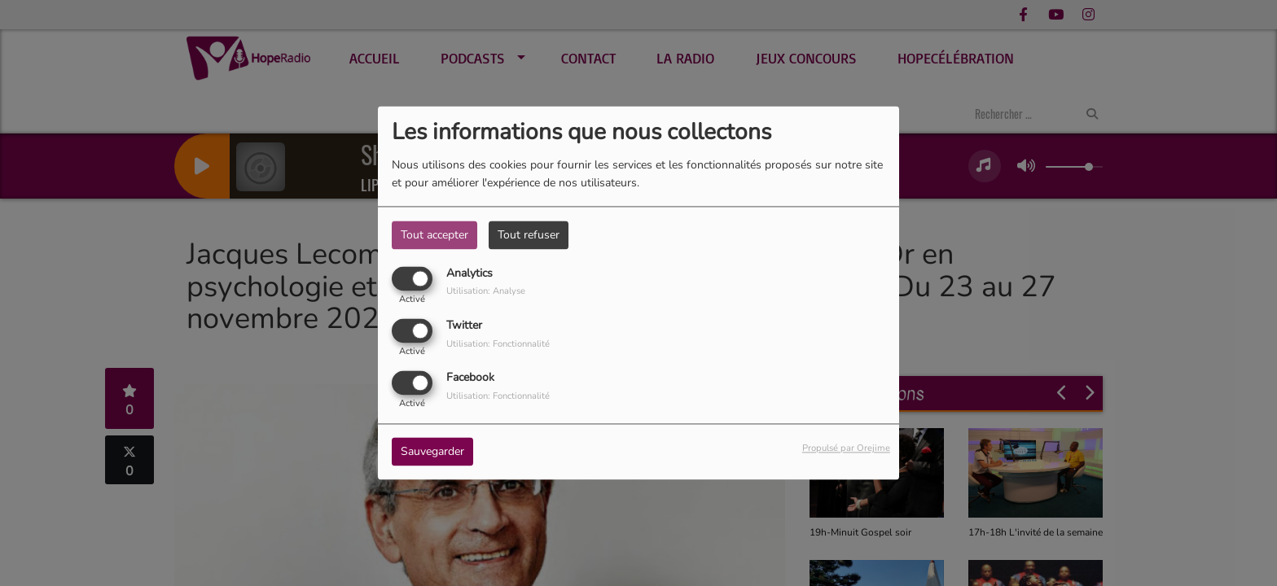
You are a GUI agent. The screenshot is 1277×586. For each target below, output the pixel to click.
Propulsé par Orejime (846, 449)
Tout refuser (529, 235)
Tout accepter (434, 235)
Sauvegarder (432, 452)
